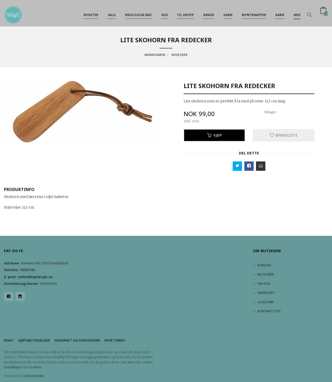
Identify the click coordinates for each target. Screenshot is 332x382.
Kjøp (214, 135)
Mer (297, 12)
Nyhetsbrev (115, 340)
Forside (264, 265)
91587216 (27, 270)
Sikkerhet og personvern (77, 340)
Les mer (127, 362)
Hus (164, 12)
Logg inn (266, 302)
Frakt (9, 340)
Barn (279, 12)
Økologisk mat (138, 12)
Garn (227, 12)
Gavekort (266, 292)
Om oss (264, 283)
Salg (112, 12)
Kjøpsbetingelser (34, 340)
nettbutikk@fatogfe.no (35, 277)
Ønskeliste (284, 135)
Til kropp (185, 12)
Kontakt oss (269, 311)
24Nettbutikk (34, 376)
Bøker (208, 12)
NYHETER (91, 12)
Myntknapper (254, 12)
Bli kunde (266, 274)
